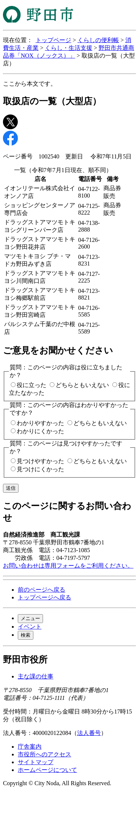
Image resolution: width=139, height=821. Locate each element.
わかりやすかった (40, 423)
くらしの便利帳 (98, 40)
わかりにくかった (40, 431)
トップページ (53, 40)
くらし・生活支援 (68, 48)
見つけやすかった (40, 461)
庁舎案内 (30, 746)
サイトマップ (35, 762)
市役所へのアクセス (44, 754)
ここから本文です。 (29, 84)
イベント (30, 626)
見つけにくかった (40, 469)
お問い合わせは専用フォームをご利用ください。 (68, 565)
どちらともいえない (82, 385)
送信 (11, 488)
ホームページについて (47, 770)
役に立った (31, 385)
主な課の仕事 (35, 676)
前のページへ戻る (41, 589)
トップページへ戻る (44, 597)
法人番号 (89, 733)
